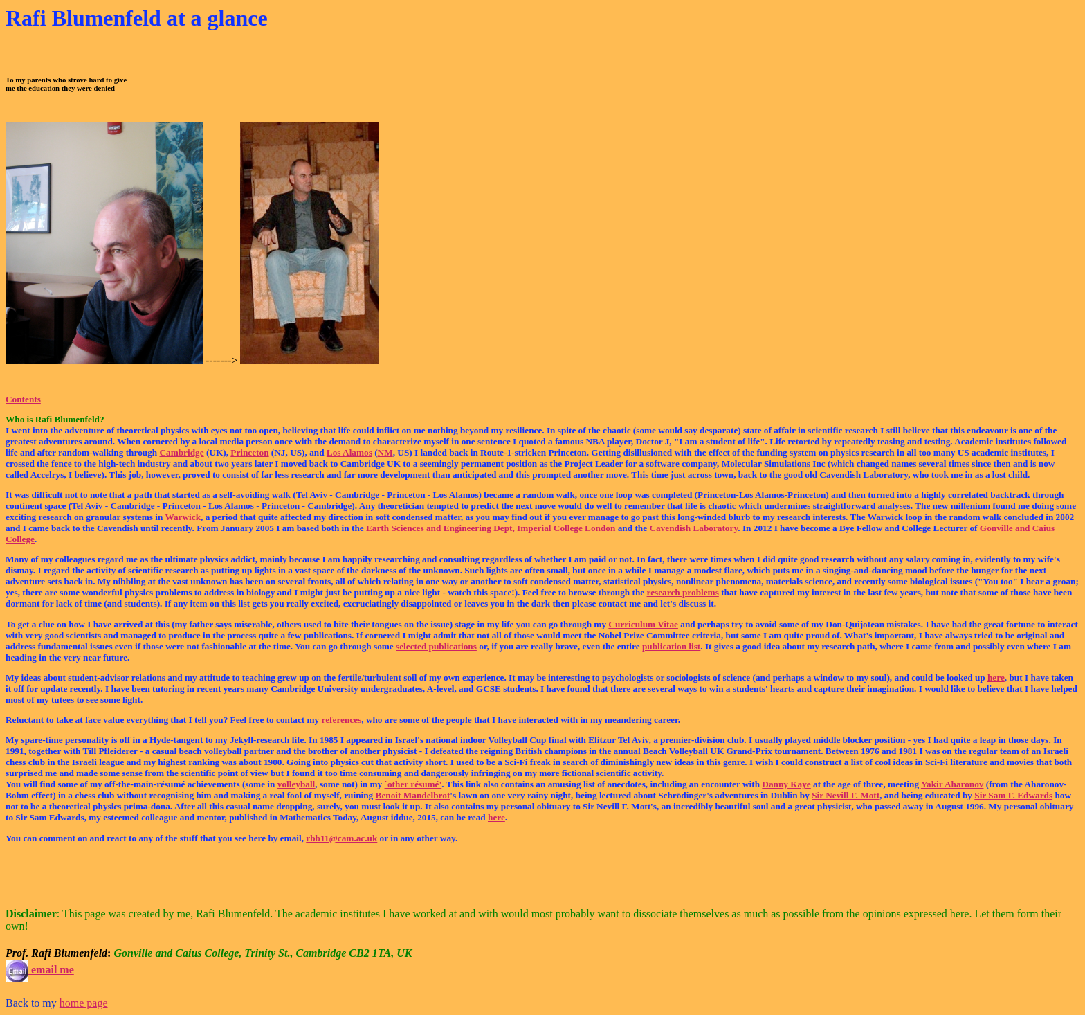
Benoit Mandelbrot (413, 795)
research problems (683, 592)
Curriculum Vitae (643, 624)
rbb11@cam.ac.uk (341, 838)
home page (84, 1003)
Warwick (183, 517)
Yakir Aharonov (952, 784)
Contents (23, 399)
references (342, 720)
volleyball (296, 784)
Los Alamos (349, 452)
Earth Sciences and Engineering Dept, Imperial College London (490, 528)
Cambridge (181, 452)
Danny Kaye (786, 784)
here (996, 677)
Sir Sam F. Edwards (1013, 795)
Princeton (249, 452)
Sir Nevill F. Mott (845, 795)
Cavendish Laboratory (693, 528)
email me (40, 970)
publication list (671, 646)
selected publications (436, 646)
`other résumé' (413, 784)
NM (385, 452)
